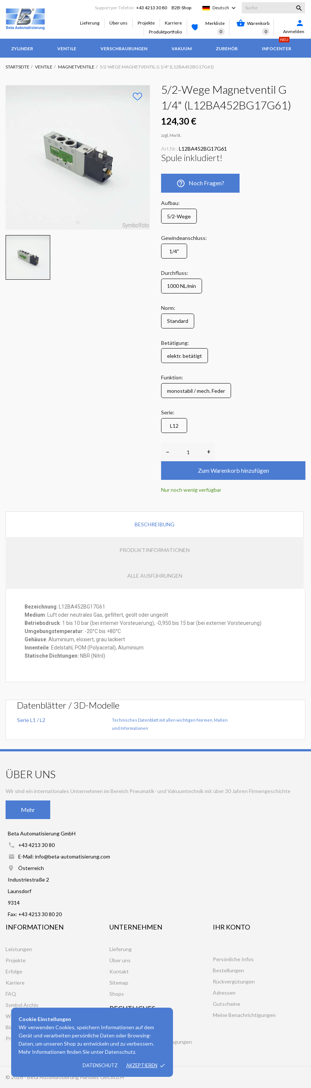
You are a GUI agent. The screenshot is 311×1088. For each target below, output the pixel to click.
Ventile (66, 48)
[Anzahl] (188, 452)
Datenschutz (100, 1065)
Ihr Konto (231, 927)
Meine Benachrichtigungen (244, 1015)
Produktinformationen (154, 550)
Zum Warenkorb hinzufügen (233, 470)
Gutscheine (226, 1004)
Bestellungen (228, 970)
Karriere (173, 23)
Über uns (118, 23)
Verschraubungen (123, 48)
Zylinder (22, 48)
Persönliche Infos (233, 959)
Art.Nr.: (169, 148)
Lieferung (89, 23)
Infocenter (276, 45)
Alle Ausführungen (154, 575)
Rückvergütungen (234, 981)
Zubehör (227, 48)
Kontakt (119, 971)
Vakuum (181, 48)
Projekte (146, 23)
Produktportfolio (165, 32)
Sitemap (118, 982)
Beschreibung (154, 524)
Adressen (224, 992)
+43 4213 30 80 (151, 7)
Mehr (28, 809)
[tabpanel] (78, 157)
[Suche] (273, 7)
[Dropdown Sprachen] (224, 8)
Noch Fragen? (200, 183)
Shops (116, 994)
